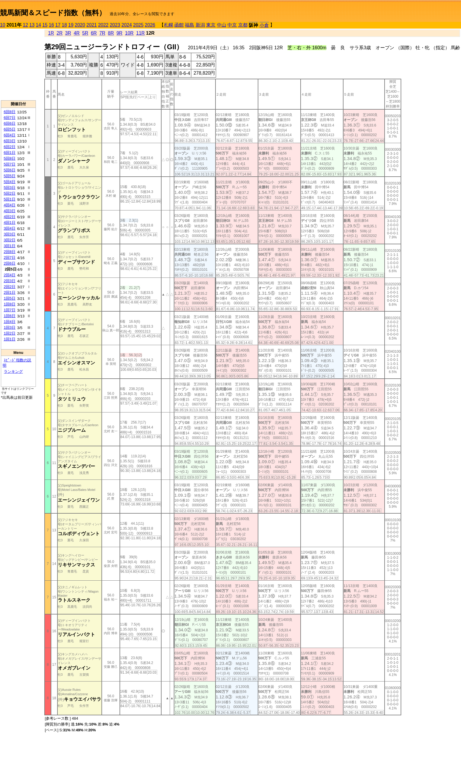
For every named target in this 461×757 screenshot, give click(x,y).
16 (51, 24)
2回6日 (9, 263)
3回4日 (9, 228)
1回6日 (9, 316)
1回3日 (9, 327)
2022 (103, 24)
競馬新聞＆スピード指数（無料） (53, 13)
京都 (243, 24)
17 (58, 24)
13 (32, 24)
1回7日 (9, 310)
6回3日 (9, 141)
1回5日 (9, 298)
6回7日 (9, 117)
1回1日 (9, 339)
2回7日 (9, 257)
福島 (189, 24)
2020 (80, 24)
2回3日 (9, 281)
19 (70, 24)
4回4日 (9, 205)
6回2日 (9, 147)
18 (64, 24)
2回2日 (9, 286)
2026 (150, 24)
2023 (115, 24)
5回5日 (9, 176)
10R (129, 33)
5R (85, 33)
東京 (210, 24)
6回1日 (9, 152)
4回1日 (9, 222)
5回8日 (9, 158)
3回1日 (9, 246)
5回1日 (9, 199)
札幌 (168, 24)
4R (77, 33)
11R (140, 33)
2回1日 (9, 292)
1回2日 (9, 333)
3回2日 (9, 240)
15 (45, 24)
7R (102, 33)
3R (68, 33)
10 (2, 24)
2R (59, 33)
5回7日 (9, 164)
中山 (221, 24)
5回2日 (9, 193)
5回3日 (9, 187)
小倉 (264, 25)
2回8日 (9, 252)
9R (119, 33)
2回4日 (9, 275)
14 (38, 24)
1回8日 (9, 304)
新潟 (200, 24)
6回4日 (9, 135)
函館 (179, 24)
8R (111, 33)
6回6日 (9, 123)
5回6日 (9, 170)
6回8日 (9, 112)
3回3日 (9, 234)
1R (51, 33)
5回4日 (9, 182)
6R (94, 33)
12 (25, 24)
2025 (138, 24)
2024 (126, 24)
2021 (91, 24)
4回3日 (9, 211)
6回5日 (9, 129)
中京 (232, 24)
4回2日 (9, 217)
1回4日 (9, 321)
